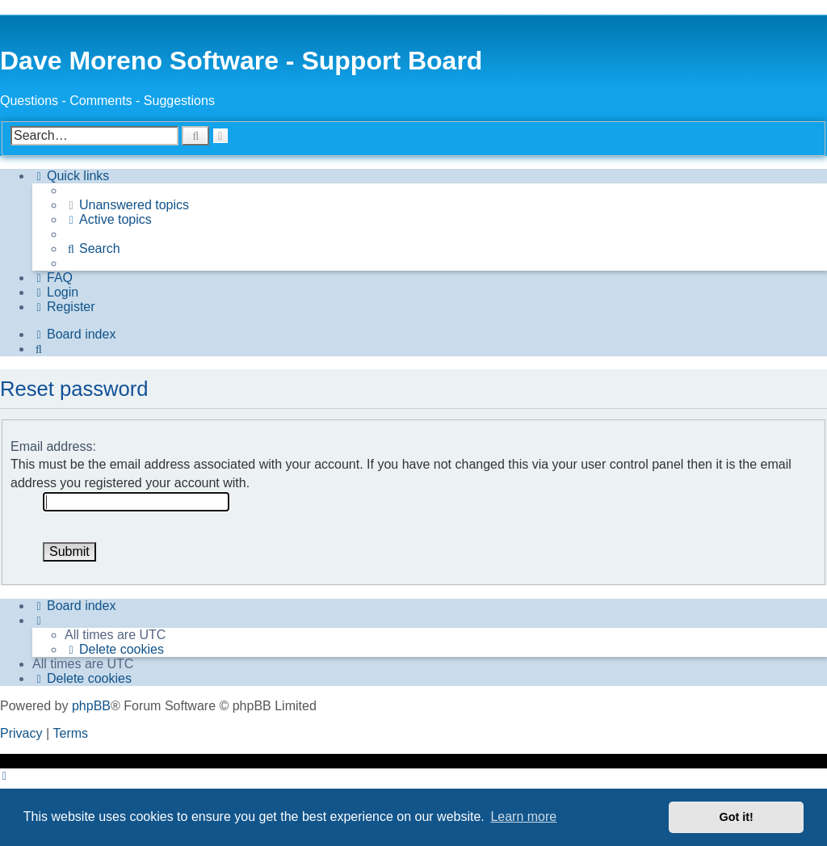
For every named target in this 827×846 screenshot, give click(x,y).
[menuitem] (127, 205)
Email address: (53, 446)
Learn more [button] (523, 816)
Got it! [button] (737, 816)
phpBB (91, 706)
